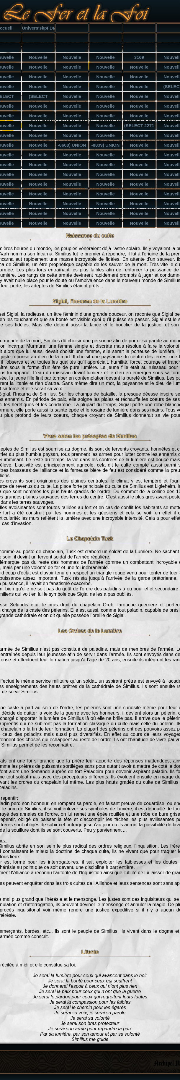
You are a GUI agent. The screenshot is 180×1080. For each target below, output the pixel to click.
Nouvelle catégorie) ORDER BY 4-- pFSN (105, 136)
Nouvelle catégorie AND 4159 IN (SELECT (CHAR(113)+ (38, 116)
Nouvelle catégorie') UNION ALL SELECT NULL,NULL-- (38, 185)
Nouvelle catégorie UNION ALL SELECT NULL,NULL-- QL (106, 214)
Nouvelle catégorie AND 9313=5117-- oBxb (139, 87)
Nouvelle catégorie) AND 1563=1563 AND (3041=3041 (106, 68)
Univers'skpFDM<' (38, 27)
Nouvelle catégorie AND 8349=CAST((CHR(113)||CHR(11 (72, 107)
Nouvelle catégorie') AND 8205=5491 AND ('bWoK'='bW (139, 77)
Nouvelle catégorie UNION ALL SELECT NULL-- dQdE (72, 214)
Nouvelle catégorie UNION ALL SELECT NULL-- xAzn (72, 165)
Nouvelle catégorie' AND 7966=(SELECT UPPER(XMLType (72, 126)
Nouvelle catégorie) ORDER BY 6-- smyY (72, 136)
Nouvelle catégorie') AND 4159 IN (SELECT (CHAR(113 (72, 116)
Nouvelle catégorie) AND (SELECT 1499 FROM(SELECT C (72, 97)
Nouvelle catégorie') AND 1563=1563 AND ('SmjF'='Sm (105, 77)
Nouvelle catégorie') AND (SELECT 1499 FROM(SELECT (139, 97)
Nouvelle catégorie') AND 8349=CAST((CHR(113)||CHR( (105, 107)
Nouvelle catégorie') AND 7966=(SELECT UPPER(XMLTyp (38, 126)
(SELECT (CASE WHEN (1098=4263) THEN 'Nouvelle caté (38, 97)
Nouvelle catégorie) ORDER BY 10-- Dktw (38, 136)
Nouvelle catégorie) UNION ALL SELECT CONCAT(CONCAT (38, 146)
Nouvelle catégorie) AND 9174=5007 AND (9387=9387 (139, 68)
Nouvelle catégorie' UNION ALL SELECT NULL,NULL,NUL (38, 204)
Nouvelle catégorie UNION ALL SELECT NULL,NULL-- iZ (106, 165)
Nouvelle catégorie (38, 58)
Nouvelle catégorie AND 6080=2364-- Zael (72, 87)
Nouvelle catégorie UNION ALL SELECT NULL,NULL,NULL (139, 165)
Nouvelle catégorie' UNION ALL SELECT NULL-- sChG (139, 194)
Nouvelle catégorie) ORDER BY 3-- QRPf (139, 136)
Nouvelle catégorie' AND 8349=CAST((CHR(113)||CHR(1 (139, 107)
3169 (139, 57)
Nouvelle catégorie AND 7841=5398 (38, 77)
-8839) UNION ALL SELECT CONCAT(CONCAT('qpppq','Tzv (105, 146)
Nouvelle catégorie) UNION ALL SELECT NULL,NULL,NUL (38, 155)
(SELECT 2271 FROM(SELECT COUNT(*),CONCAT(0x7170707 (139, 126)
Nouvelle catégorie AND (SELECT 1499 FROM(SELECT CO (106, 97)
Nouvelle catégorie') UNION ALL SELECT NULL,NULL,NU (72, 185)
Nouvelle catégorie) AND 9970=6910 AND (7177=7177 (72, 68)
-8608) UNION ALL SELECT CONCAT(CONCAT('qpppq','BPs (72, 146)
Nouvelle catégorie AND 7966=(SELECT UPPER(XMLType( (105, 126)
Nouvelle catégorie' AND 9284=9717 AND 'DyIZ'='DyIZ (38, 87)
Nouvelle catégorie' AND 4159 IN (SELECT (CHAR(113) (105, 116)
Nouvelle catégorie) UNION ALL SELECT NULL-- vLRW (139, 146)
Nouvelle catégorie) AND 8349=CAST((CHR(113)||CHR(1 (38, 107)
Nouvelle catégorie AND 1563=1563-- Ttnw (106, 87)
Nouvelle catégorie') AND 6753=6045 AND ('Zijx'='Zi (72, 77)
